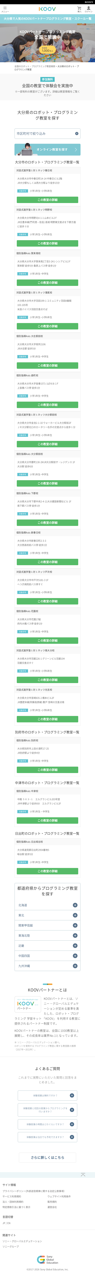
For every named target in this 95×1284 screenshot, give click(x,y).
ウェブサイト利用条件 (59, 1196)
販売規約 (52, 1202)
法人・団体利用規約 (12, 1202)
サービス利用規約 (11, 1196)
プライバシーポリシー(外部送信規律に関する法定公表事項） (34, 1191)
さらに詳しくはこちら (47, 1157)
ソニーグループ (10, 1246)
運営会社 (52, 1207)
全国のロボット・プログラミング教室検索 (34, 66)
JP (3, 1223)
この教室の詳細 (48, 199)
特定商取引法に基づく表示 (16, 1207)
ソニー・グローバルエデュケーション (22, 1241)
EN (8, 1223)
